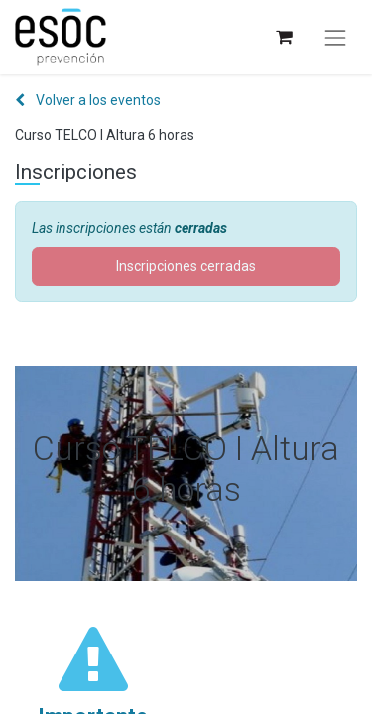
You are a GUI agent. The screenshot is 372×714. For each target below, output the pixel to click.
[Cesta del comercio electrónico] (283, 37)
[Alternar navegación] (335, 37)
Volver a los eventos (88, 100)
